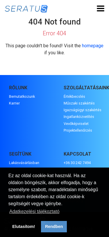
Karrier (14, 103)
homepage (92, 45)
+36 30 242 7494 (77, 163)
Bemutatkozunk (22, 96)
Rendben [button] (54, 226)
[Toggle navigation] (100, 8)
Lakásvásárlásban (24, 163)
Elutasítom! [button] (23, 226)
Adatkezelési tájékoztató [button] (34, 211)
